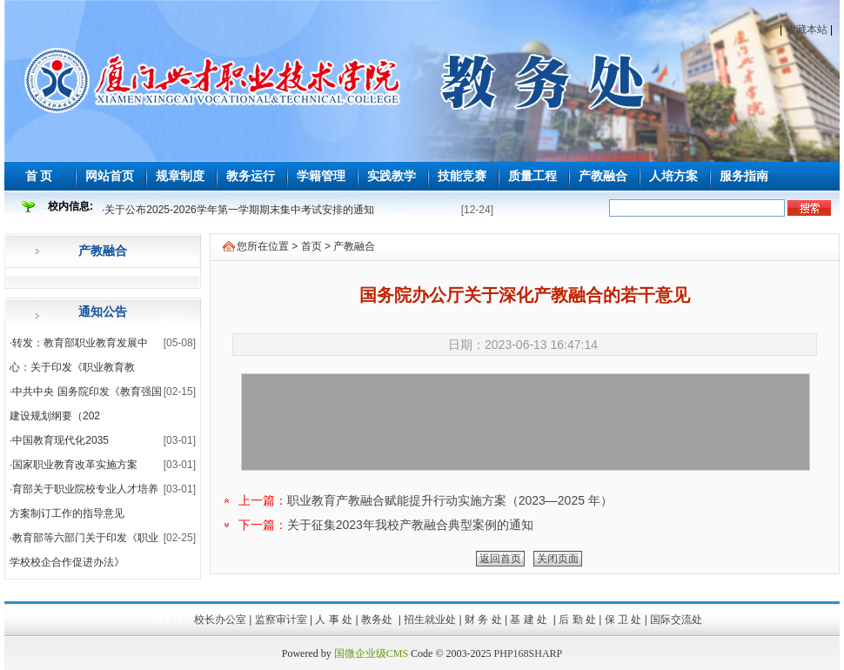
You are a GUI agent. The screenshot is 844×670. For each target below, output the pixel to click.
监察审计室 (281, 619)
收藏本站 (806, 29)
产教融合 (603, 176)
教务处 (378, 619)
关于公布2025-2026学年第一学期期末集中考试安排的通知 (238, 210)
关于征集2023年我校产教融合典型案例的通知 (410, 525)
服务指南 (744, 176)
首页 (311, 246)
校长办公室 (220, 619)
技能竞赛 (462, 176)
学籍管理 (321, 176)
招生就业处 (430, 619)
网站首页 (109, 176)
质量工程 (532, 176)
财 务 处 (483, 619)
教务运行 (250, 176)
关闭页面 (558, 559)
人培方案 (673, 176)
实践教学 (391, 176)
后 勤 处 (577, 619)
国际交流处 (676, 619)
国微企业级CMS (371, 653)
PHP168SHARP (528, 653)
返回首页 (500, 559)
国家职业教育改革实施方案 (74, 465)
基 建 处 (530, 619)
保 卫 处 (623, 619)
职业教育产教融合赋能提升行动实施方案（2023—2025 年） (450, 500)
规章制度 (180, 176)
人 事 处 (333, 619)
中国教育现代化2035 (60, 440)
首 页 (39, 176)
